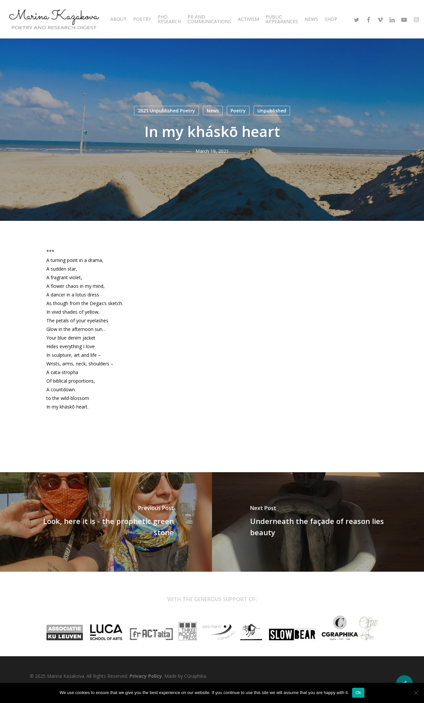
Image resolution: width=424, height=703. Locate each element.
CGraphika (195, 676)
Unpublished (271, 110)
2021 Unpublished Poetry (166, 110)
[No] (415, 692)
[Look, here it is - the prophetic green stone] (106, 522)
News (213, 110)
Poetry (238, 110)
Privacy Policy (146, 676)
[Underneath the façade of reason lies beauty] (318, 522)
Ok (358, 692)
